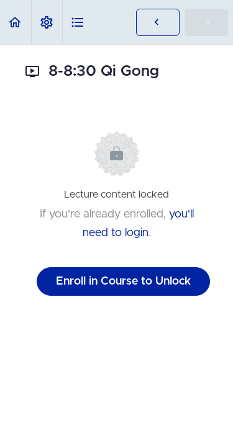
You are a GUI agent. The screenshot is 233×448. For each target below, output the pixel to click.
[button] (15, 22)
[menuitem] (46, 22)
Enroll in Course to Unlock (123, 281)
